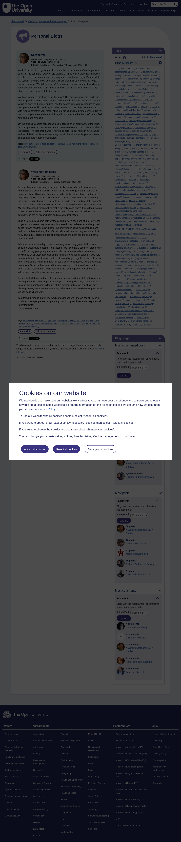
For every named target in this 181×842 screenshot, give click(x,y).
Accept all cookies (34, 449)
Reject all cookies (66, 449)
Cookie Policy (46, 409)
